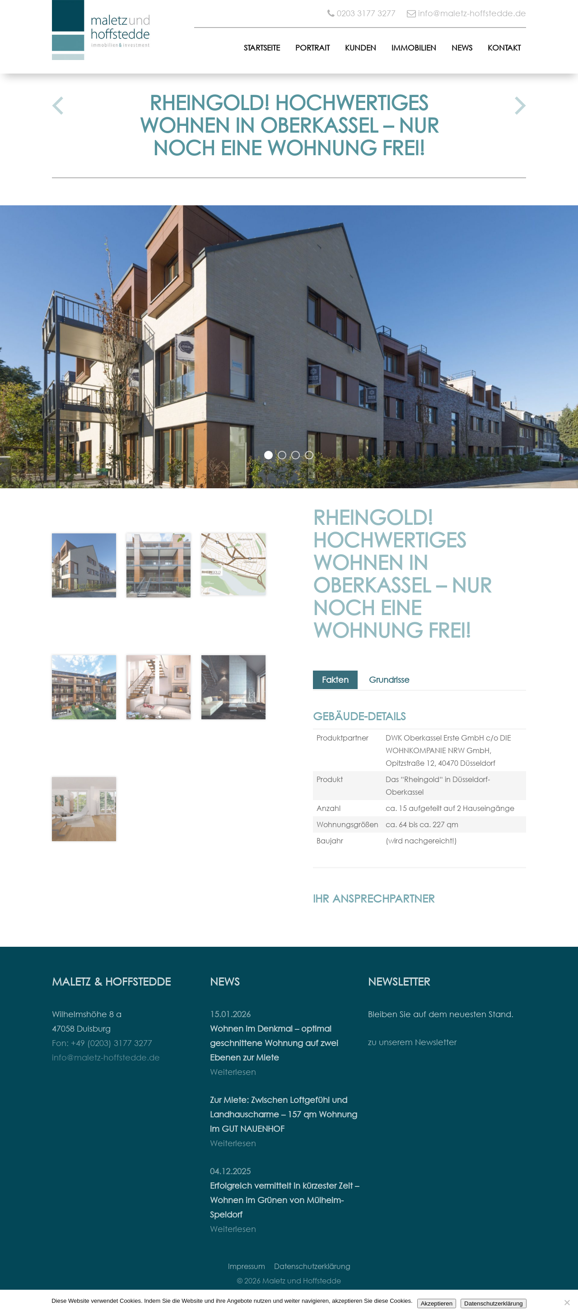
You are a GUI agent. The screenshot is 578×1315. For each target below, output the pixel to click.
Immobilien (414, 47)
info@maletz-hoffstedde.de (472, 13)
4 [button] (309, 455)
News (462, 47)
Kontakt (504, 47)
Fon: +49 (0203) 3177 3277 (102, 1043)
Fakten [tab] (335, 680)
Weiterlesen (233, 1072)
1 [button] (268, 455)
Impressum (246, 1266)
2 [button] (282, 455)
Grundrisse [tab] (389, 680)
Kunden (360, 47)
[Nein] (566, 1302)
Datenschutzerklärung (312, 1266)
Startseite (262, 47)
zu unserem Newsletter (412, 1042)
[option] (289, 346)
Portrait (312, 47)
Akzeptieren (436, 1303)
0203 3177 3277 (366, 13)
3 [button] (295, 455)
